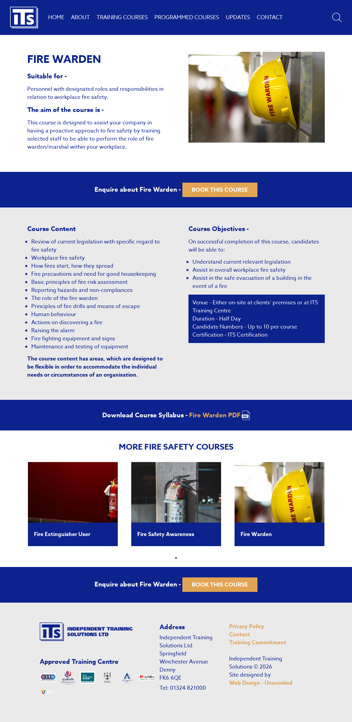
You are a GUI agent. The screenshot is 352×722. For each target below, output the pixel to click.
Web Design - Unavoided (260, 683)
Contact (270, 17)
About (80, 17)
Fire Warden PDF (215, 415)
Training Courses (122, 17)
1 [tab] (176, 558)
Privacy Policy (246, 626)
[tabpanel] (73, 504)
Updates (238, 17)
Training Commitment (257, 643)
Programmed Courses (186, 17)
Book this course (220, 190)
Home (56, 17)
